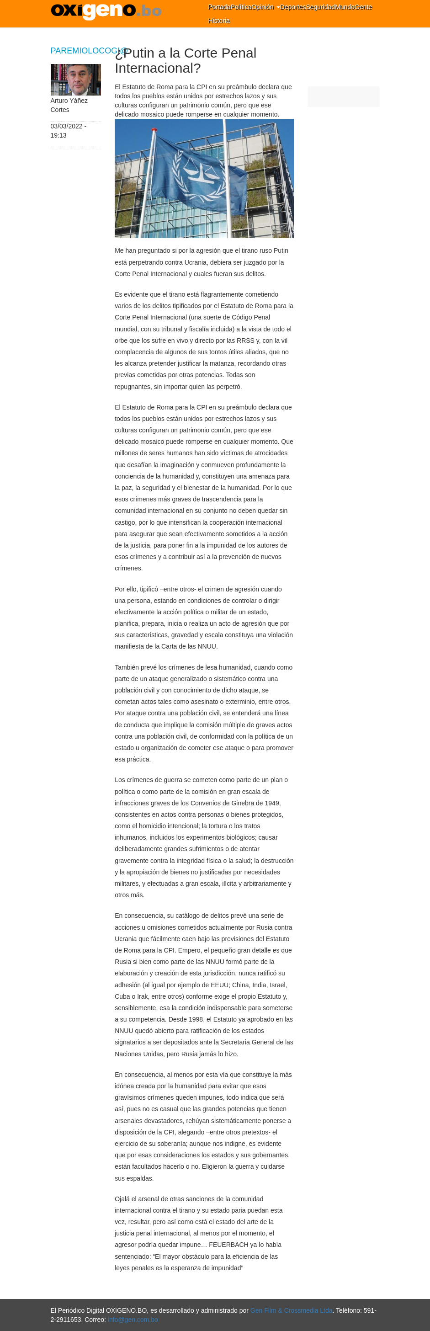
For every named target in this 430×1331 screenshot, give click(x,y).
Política (241, 7)
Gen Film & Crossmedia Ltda (291, 1310)
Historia (219, 20)
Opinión (265, 7)
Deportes (293, 7)
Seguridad (320, 7)
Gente (363, 7)
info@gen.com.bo (133, 1319)
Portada (219, 7)
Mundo (345, 7)
